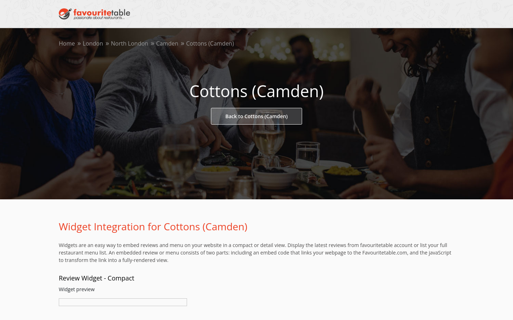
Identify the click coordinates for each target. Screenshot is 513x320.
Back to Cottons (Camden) (257, 116)
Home (67, 43)
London (93, 43)
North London (129, 43)
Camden (167, 43)
